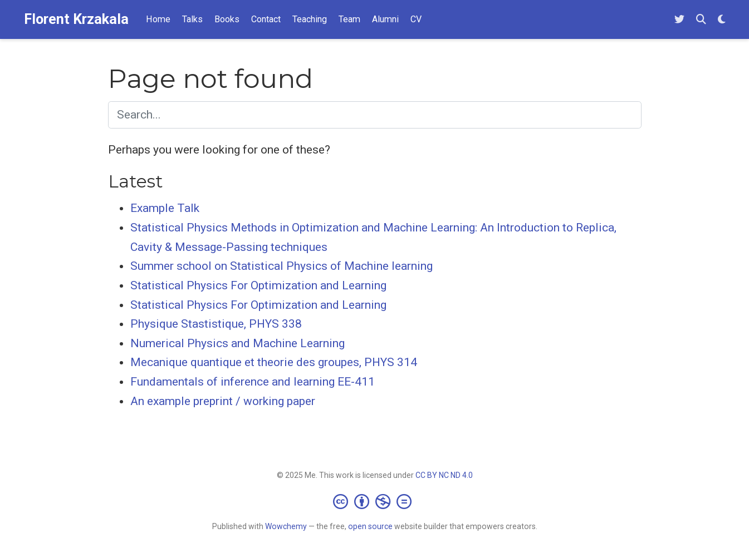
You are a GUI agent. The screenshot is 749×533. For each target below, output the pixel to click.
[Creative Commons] (374, 501)
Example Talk (164, 208)
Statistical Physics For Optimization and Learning (258, 285)
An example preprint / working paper (222, 401)
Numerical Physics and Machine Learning (237, 343)
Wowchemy (286, 526)
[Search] (701, 19)
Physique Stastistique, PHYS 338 (216, 323)
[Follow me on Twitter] (679, 19)
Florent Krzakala (76, 19)
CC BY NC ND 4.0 (444, 475)
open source (370, 526)
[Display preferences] (722, 19)
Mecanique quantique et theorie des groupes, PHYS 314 (273, 362)
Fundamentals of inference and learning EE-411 (252, 381)
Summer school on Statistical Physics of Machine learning (281, 266)
